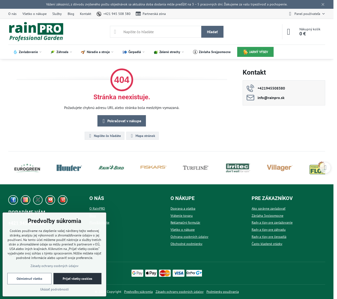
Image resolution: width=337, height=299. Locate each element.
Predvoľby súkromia (138, 292)
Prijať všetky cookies (77, 278)
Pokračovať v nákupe (121, 121)
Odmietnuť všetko (29, 278)
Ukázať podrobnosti (54, 289)
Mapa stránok (142, 135)
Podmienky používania (222, 292)
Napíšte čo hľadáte (104, 135)
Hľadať (212, 31)
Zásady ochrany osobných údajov (180, 292)
